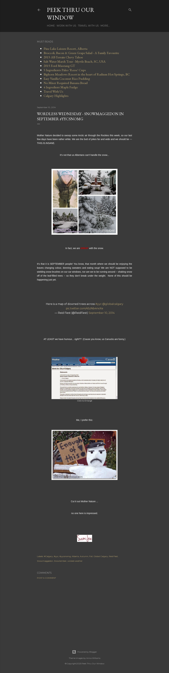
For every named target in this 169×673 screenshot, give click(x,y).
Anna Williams (93, 658)
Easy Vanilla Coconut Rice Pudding (67, 78)
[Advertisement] (84, 610)
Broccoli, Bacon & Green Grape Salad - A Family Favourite (81, 53)
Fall (91, 556)
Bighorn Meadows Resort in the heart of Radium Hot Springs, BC (87, 74)
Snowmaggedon (45, 561)
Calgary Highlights (56, 96)
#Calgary (48, 556)
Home (51, 25)
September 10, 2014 (102, 312)
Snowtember (60, 561)
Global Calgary (101, 556)
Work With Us (66, 25)
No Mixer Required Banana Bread (66, 83)
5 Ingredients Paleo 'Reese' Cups (65, 70)
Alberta (75, 556)
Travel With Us (88, 25)
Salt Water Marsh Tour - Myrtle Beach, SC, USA (75, 61)
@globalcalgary (112, 304)
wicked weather (75, 561)
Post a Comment (46, 578)
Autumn (84, 556)
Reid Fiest (113, 556)
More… (105, 25)
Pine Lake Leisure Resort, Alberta (65, 48)
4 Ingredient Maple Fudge (61, 87)
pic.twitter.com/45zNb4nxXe (84, 308)
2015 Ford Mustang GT (59, 66)
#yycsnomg (65, 556)
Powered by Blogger (84, 652)
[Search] (130, 9)
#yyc (98, 304)
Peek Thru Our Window (70, 13)
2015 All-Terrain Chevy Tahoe (63, 57)
